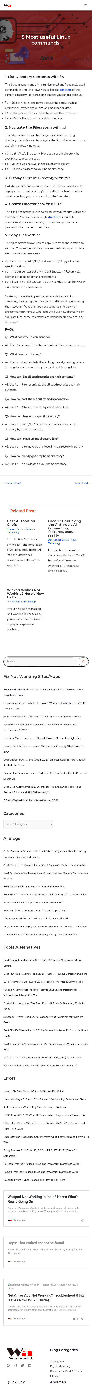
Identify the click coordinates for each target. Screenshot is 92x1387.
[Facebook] (8, 1365)
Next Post (83, 483)
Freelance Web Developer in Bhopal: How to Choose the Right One (42, 738)
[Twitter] (22, 1365)
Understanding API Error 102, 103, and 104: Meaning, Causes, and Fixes (44, 1099)
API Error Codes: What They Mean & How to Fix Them (35, 1107)
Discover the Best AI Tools (21, 529)
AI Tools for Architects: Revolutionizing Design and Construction (40, 934)
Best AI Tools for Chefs (21, 523)
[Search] (83, 661)
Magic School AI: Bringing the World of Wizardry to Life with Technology (45, 926)
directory (54, 217)
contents (65, 90)
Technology (13, 532)
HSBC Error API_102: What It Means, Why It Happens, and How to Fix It (45, 1115)
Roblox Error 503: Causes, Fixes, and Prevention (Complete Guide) (41, 1172)
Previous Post (10, 483)
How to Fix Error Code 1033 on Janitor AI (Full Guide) (33, 1091)
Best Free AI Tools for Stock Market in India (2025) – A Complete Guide (45, 894)
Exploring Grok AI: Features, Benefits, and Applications (34, 910)
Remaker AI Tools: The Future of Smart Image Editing (34, 886)
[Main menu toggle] (86, 5)
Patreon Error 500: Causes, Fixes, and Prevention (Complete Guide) (41, 1164)
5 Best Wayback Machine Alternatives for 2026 (31, 800)
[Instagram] (15, 1365)
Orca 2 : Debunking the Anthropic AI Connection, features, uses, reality (64, 528)
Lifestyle (55, 1376)
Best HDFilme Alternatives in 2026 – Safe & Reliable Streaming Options (45, 974)
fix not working (14, 601)
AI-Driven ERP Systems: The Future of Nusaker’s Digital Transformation (44, 865)
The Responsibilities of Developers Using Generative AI (35, 918)
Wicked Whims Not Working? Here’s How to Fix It (25, 593)
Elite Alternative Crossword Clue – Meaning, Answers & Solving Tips (43, 982)
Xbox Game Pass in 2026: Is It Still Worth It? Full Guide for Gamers (42, 716)
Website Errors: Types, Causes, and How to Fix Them (34, 1180)
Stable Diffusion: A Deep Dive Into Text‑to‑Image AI (33, 902)
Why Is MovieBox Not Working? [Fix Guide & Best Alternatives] (40, 1065)
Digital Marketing (60, 1366)
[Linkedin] (29, 1365)
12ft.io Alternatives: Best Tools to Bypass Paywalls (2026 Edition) (42, 1057)
